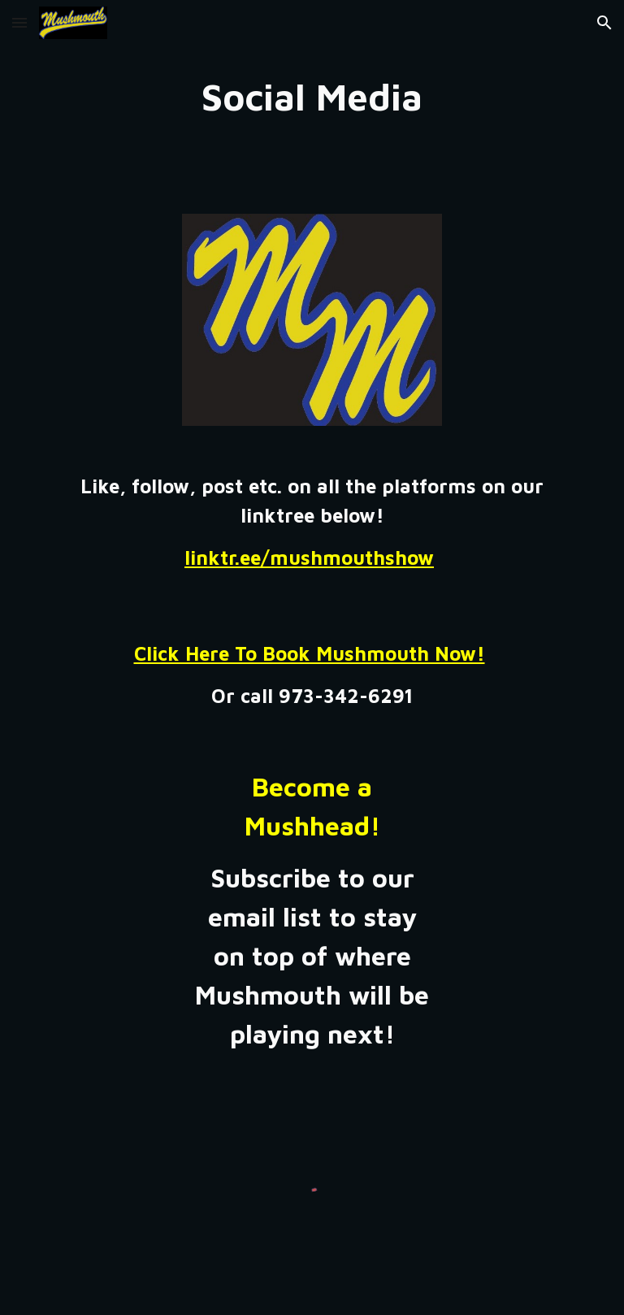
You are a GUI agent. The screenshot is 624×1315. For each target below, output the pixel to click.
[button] (19, 22)
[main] (312, 97)
